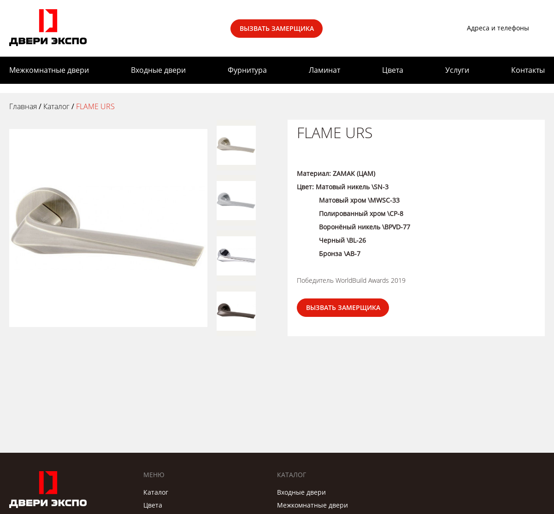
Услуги (457, 70)
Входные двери (158, 70)
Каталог (155, 492)
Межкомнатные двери (49, 70)
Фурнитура (247, 70)
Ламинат (324, 70)
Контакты (528, 70)
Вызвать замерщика (277, 28)
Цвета (392, 70)
